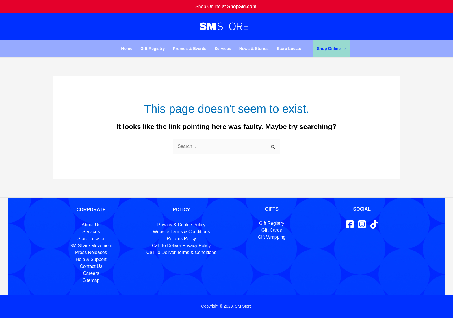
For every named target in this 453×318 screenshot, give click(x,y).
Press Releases (91, 252)
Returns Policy (181, 238)
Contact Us (91, 266)
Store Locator (290, 48)
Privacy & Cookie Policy (181, 224)
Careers (91, 273)
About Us (91, 224)
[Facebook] (350, 224)
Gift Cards (271, 230)
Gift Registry (152, 48)
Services (222, 48)
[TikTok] (374, 224)
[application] (343, 48)
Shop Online (331, 48)
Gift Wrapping (271, 237)
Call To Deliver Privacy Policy (181, 245)
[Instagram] (362, 224)
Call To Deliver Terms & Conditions (181, 252)
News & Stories (254, 48)
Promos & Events (189, 48)
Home (126, 48)
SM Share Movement (91, 245)
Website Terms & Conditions (181, 231)
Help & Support (91, 259)
